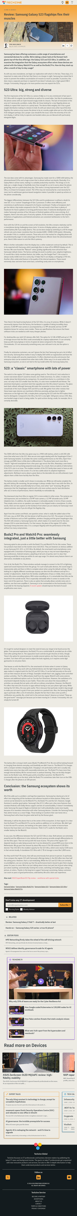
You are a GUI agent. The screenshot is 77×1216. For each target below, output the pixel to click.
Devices (13, 10)
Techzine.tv (17, 959)
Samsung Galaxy (9, 887)
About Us (38, 1201)
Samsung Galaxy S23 (41, 887)
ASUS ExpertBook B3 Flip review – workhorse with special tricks (35, 878)
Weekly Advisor (29, 909)
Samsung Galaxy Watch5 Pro (13, 889)
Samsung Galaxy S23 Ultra (58, 887)
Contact (38, 1204)
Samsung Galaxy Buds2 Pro (25, 887)
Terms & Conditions (38, 1206)
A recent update (36, 586)
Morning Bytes (14, 909)
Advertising (38, 1199)
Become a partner (38, 1196)
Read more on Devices (25, 1045)
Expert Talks (15, 1094)
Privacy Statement (39, 1208)
